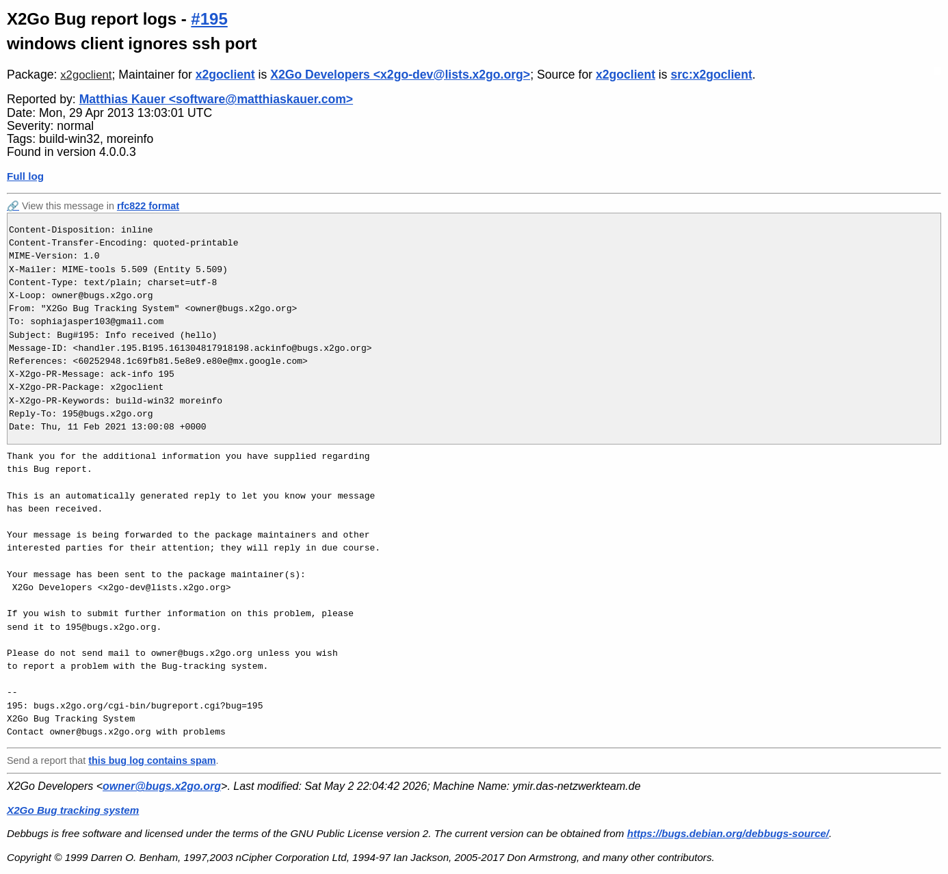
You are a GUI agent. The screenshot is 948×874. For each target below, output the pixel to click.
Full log (25, 176)
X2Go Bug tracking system (73, 810)
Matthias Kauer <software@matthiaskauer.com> (216, 99)
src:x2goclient (711, 74)
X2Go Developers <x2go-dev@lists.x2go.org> (400, 74)
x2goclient (85, 74)
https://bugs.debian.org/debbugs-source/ (728, 833)
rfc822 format (148, 205)
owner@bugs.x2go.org (162, 786)
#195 (209, 19)
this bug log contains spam (151, 760)
